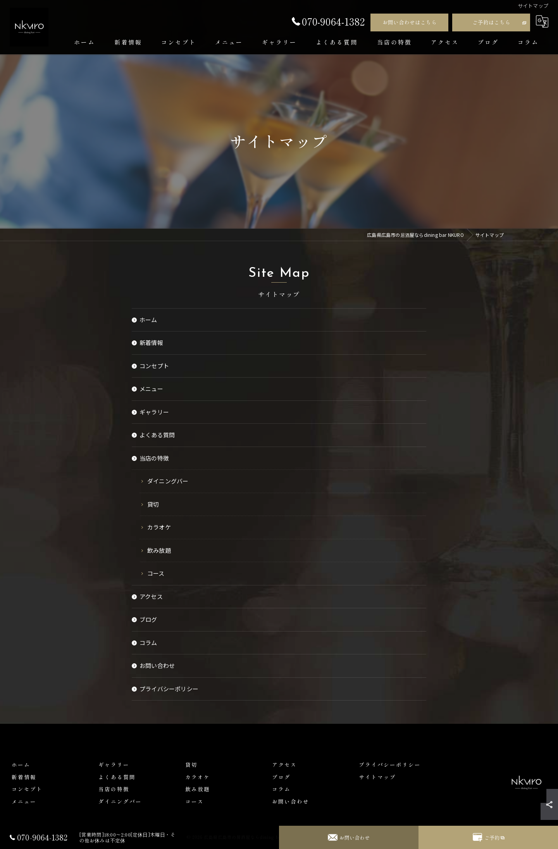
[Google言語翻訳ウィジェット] (542, 21)
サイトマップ (377, 777)
